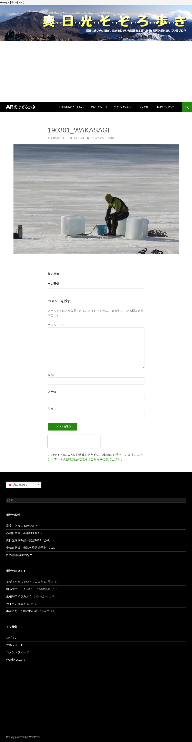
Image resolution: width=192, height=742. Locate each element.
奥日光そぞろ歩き (21, 107)
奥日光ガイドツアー (166, 107)
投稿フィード (14, 645)
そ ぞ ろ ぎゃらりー (124, 107)
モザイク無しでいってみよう (24, 581)
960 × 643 (78, 138)
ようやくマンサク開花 (102, 138)
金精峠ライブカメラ (19, 596)
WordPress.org (15, 659)
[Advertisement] (96, 71)
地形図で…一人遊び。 (20, 589)
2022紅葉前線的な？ (19, 555)
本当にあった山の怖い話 (22, 611)
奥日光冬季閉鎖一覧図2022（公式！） (30, 540)
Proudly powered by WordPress (23, 737)
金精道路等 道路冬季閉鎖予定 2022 (30, 547)
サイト (52, 408)
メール (52, 391)
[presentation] (74, 441)
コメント (56, 325)
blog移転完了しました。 (72, 107)
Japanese (17, 484)
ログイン (12, 637)
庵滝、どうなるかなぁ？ (22, 525)
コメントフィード (17, 652)
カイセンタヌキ (16, 603)
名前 (51, 375)
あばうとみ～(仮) (99, 107)
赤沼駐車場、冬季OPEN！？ (24, 533)
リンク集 (143, 107)
